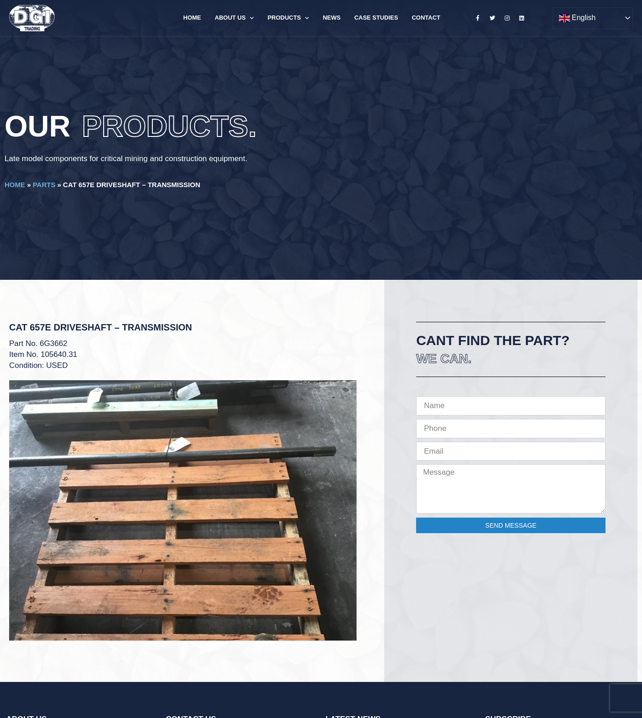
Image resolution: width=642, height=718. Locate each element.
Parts (44, 185)
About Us (234, 18)
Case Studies (376, 17)
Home (192, 17)
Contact (426, 17)
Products (288, 18)
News (331, 17)
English (577, 18)
